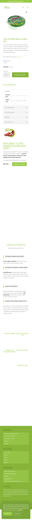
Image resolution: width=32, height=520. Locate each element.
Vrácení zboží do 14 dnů (9, 438)
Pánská (5, 460)
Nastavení (16, 513)
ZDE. (26, 160)
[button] (26, 12)
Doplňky (6, 462)
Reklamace (6, 441)
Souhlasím (7, 513)
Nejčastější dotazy (8, 478)
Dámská (5, 455)
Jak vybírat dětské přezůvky (10, 473)
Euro (6, 62)
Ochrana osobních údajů (9, 436)
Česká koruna (8, 61)
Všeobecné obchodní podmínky (11, 433)
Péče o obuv (19, 57)
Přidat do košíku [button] (19, 164)
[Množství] (6, 74)
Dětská (5, 457)
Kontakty (6, 443)
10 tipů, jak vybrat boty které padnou (12, 481)
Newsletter (6, 476)
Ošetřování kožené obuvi (9, 471)
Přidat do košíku (20, 75)
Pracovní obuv (7, 452)
